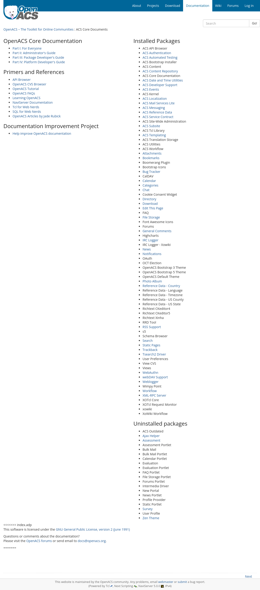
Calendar (149, 181)
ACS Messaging (154, 107)
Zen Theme (151, 518)
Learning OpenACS (26, 98)
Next (248, 576)
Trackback (150, 350)
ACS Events (151, 89)
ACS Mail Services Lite (159, 103)
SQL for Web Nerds (27, 111)
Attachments (152, 153)
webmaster (165, 582)
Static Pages (151, 345)
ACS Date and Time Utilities (163, 80)
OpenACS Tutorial (26, 89)
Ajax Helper (151, 436)
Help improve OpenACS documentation (42, 133)
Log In (249, 5)
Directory (149, 199)
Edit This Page (153, 208)
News (147, 249)
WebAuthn (150, 372)
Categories (150, 185)
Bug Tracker (151, 171)
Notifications (152, 254)
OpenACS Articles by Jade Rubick (37, 116)
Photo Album (152, 281)
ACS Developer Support (160, 85)
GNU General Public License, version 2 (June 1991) (93, 529)
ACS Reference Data (157, 112)
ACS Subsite (151, 126)
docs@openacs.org (92, 541)
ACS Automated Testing (160, 57)
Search (148, 340)
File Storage (151, 217)
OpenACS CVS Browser (29, 84)
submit (182, 582)
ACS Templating (154, 135)
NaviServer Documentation (33, 102)
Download (150, 203)
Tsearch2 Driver (154, 354)
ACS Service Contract (158, 117)
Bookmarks (151, 158)
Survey (148, 509)
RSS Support (152, 327)
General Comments (157, 231)
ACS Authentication (157, 53)
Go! (254, 23)
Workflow (150, 391)
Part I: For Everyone (27, 48)
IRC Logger (151, 240)
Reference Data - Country (161, 286)
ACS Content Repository (160, 71)
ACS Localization (155, 98)
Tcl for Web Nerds (26, 107)
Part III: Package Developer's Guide (38, 57)
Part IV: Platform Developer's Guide (39, 62)
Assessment (151, 440)
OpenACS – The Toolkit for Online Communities (38, 29)
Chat (146, 190)
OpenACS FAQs (24, 93)
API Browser (22, 79)
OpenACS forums (39, 541)
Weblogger (151, 381)
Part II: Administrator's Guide (34, 53)
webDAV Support (155, 377)
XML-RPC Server (154, 395)
